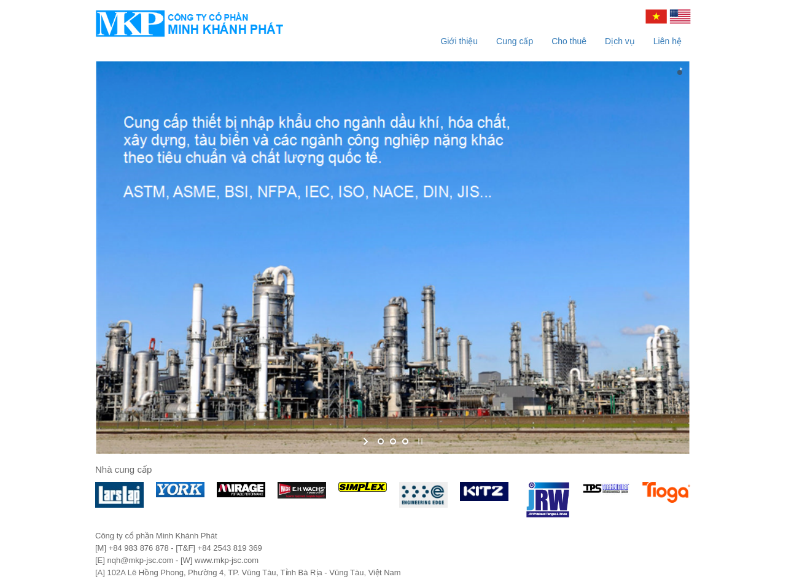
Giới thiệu (459, 41)
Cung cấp (514, 41)
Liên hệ (667, 41)
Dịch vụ (620, 41)
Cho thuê (568, 41)
